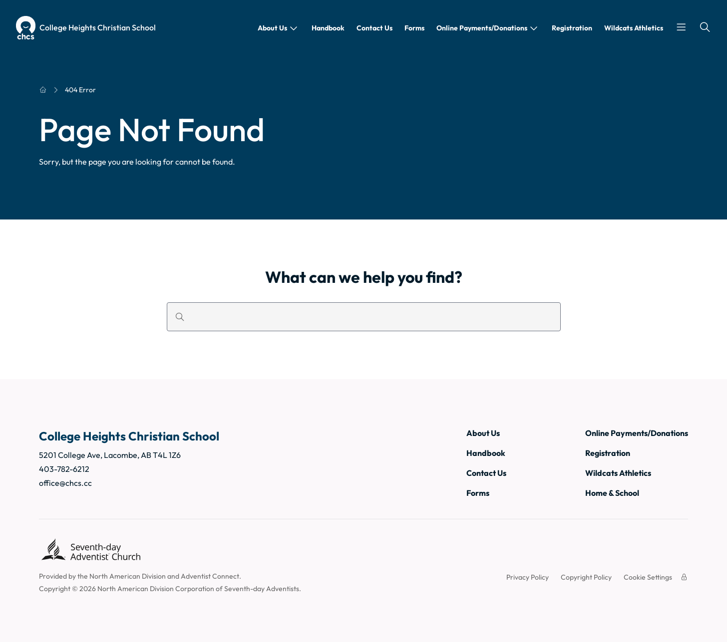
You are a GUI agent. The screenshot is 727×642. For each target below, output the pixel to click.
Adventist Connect (210, 576)
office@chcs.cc (65, 483)
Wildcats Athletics (633, 27)
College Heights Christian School (97, 27)
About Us (272, 27)
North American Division (127, 576)
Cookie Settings (648, 577)
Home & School (612, 493)
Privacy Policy (527, 577)
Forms (414, 27)
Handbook (328, 27)
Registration (572, 27)
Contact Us (374, 27)
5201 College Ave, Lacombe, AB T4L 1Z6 (110, 455)
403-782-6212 (64, 469)
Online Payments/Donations (481, 27)
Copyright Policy (586, 577)
